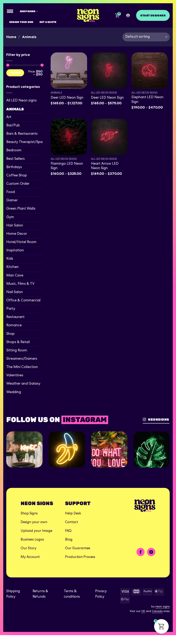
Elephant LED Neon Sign (147, 100)
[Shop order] (146, 37)
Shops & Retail (18, 342)
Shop (10, 334)
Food (10, 192)
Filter (15, 72)
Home (11, 36)
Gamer (12, 200)
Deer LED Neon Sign (67, 98)
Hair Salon (14, 225)
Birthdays (14, 167)
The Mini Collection (22, 367)
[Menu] (10, 11)
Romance (14, 325)
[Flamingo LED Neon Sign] (69, 137)
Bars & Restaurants (22, 134)
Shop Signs (29, 11)
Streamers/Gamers (21, 359)
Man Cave (14, 275)
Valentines (14, 375)
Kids (9, 259)
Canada (157, 617)
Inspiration (15, 250)
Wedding (13, 392)
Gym (10, 217)
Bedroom (13, 150)
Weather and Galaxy (23, 384)
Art (8, 117)
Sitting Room (16, 350)
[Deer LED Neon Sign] (69, 70)
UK (143, 617)
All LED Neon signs (21, 100)
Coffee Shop (16, 175)
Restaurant (15, 317)
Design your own (21, 21)
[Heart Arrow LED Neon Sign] (109, 137)
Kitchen (12, 267)
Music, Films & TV (20, 284)
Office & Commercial (23, 300)
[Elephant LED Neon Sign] (149, 70)
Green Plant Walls (20, 209)
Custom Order (17, 184)
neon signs (162, 612)
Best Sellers (15, 159)
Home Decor (16, 234)
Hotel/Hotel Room (21, 242)
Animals (15, 109)
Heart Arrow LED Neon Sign (104, 166)
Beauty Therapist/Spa (24, 142)
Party (10, 309)
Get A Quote (48, 21)
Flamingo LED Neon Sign (67, 166)
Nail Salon (14, 292)
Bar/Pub (13, 125)
